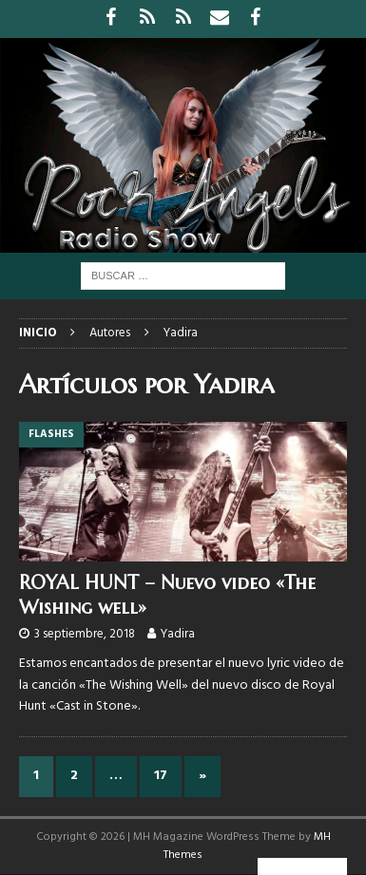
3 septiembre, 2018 (84, 634)
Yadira (178, 634)
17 (160, 776)
